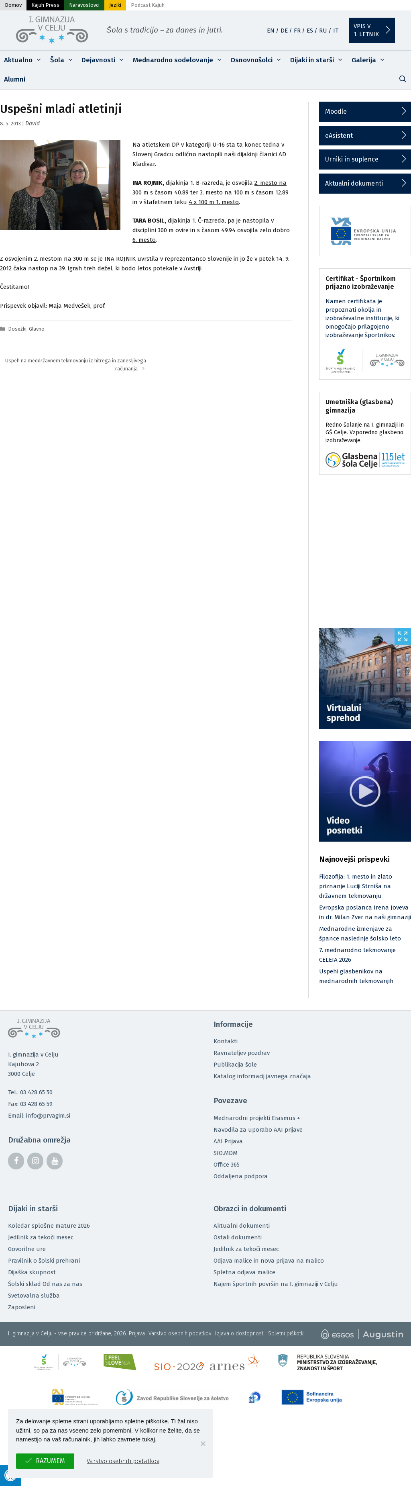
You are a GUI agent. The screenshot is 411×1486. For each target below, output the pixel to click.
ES (310, 30)
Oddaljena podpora (241, 1176)
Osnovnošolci (258, 60)
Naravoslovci (84, 5)
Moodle (336, 111)
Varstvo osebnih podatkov (180, 1333)
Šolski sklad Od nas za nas (45, 1284)
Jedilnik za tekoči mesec (40, 1237)
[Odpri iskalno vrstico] (402, 79)
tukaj (148, 1439)
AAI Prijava (228, 1141)
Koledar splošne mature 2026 (49, 1225)
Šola (64, 60)
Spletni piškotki (286, 1333)
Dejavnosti (105, 60)
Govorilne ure (27, 1249)
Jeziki (115, 5)
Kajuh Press (45, 5)
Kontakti (226, 1041)
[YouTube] (55, 1161)
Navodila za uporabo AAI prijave (258, 1129)
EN (271, 30)
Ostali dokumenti (238, 1237)
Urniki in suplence (351, 159)
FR (297, 30)
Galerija (371, 60)
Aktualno (25, 60)
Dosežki (17, 329)
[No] (203, 1443)
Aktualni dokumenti (354, 183)
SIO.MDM (226, 1153)
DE (284, 30)
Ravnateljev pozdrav (242, 1053)
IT (335, 30)
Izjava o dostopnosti (240, 1333)
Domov (13, 5)
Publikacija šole (235, 1064)
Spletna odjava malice (244, 1272)
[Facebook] (16, 1161)
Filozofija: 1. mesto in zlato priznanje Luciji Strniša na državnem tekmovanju (355, 886)
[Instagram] (35, 1161)
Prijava (137, 1333)
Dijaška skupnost (32, 1272)
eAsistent (339, 135)
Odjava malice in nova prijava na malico (269, 1260)
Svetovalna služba (34, 1295)
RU (323, 30)
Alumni (14, 79)
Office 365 (227, 1164)
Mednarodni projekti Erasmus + (257, 1118)
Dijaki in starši (319, 60)
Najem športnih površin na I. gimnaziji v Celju (276, 1284)
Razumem (50, 1461)
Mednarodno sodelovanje (180, 60)
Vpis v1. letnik (366, 30)
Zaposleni (21, 1307)
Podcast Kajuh (148, 5)
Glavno (37, 329)
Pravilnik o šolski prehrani (44, 1260)
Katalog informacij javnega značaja (262, 1076)
